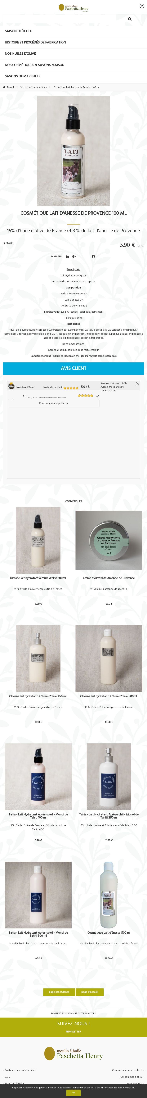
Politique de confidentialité (20, 1070)
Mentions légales (14, 1084)
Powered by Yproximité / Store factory (73, 1013)
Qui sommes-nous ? (131, 1077)
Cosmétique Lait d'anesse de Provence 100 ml (73, 213)
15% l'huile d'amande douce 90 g (108, 589)
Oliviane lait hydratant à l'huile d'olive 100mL (38, 579)
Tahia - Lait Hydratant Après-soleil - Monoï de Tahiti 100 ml (38, 816)
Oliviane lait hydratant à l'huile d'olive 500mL (108, 697)
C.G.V (8, 1077)
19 (109, 722)
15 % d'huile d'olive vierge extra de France (38, 589)
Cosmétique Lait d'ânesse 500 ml (108, 933)
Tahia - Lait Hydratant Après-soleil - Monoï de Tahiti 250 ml (109, 816)
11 (38, 722)
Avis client (73, 369)
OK (73, 1093)
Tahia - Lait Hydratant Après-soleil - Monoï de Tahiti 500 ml (38, 934)
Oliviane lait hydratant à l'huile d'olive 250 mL (38, 697)
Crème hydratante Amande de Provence (109, 579)
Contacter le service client (127, 1070)
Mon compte (134, 1084)
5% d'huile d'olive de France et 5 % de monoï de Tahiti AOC (38, 828)
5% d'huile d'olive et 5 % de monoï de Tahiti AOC (109, 826)
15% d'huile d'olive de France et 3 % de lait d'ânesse (108, 944)
